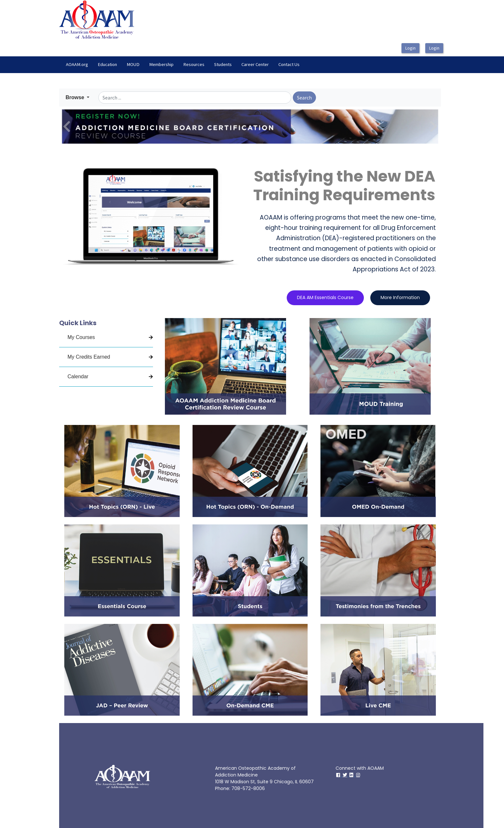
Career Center (255, 64)
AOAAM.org (77, 64)
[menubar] (182, 64)
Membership (161, 64)
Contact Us (289, 64)
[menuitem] (77, 64)
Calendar (78, 376)
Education (107, 64)
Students (223, 64)
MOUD (133, 64)
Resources (193, 64)
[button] (77, 97)
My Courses (81, 337)
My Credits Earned (89, 357)
